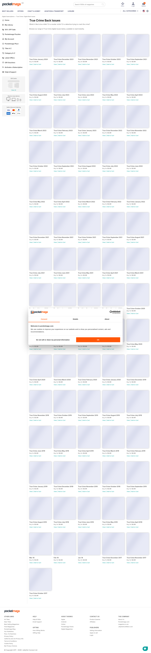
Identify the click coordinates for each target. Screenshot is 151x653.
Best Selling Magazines (11, 624)
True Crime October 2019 (63, 415)
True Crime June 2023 (86, 95)
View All (13, 90)
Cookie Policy (8, 643)
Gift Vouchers (8, 63)
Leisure (71, 11)
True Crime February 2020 (87, 380)
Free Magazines (9, 626)
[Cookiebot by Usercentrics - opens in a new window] (111, 312)
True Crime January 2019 (38, 486)
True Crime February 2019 (136, 451)
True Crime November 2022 (136, 130)
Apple (63, 619)
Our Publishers (9, 631)
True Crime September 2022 (64, 166)
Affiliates (92, 622)
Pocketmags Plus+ (10, 44)
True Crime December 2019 (136, 380)
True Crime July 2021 (37, 273)
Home (5, 20)
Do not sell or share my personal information (53, 340)
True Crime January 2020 (111, 380)
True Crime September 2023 (137, 59)
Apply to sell (94, 633)
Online (63, 624)
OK (98, 340)
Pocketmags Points (67, 626)
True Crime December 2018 (63, 486)
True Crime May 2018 (110, 522)
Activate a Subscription (12, 67)
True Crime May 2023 (110, 95)
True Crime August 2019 (111, 415)
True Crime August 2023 (38, 95)
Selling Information (96, 630)
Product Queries (95, 619)
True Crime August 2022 (87, 166)
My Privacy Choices (10, 646)
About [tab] (107, 319)
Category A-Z (8, 53)
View (31, 64)
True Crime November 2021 (63, 237)
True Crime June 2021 (61, 273)
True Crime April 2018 (134, 522)
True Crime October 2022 (38, 166)
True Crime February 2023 (63, 130)
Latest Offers (8, 58)
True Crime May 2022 (37, 202)
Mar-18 (31, 558)
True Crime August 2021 (135, 237)
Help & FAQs (37, 619)
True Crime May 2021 (85, 273)
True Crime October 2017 (38, 593)
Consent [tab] (44, 319)
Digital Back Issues (29, 16)
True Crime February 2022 (111, 202)
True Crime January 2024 (38, 59)
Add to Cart (37, 64)
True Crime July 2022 (110, 166)
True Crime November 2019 (39, 415)
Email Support (37, 622)
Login (91, 635)
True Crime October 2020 (136, 308)
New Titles (7, 622)
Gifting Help (36, 633)
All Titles (7, 619)
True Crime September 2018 (137, 486)
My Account (8, 39)
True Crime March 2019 (110, 451)
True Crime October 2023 (111, 59)
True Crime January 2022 (136, 202)
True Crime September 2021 (112, 237)
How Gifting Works (39, 630)
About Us (121, 619)
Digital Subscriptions (8, 16)
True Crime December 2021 (39, 237)
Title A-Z (6, 48)
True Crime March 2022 (86, 202)
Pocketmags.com (123, 622)
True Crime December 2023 (64, 59)
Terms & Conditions (10, 641)
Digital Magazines (67, 629)
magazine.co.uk (123, 624)
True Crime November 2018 (88, 486)
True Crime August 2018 (38, 522)
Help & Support (9, 72)
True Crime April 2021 (110, 273)
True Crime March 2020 (62, 380)
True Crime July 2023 (61, 95)
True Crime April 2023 (135, 95)
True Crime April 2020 (37, 380)
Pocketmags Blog (9, 629)
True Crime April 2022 (62, 202)
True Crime (19, 16)
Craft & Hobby (34, 11)
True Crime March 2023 (37, 130)
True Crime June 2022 (135, 166)
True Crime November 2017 (136, 558)
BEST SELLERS (7, 11)
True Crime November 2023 (88, 59)
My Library (7, 25)
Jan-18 (80, 558)
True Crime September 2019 (88, 415)
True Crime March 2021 (135, 273)
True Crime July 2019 (134, 415)
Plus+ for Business (10, 634)
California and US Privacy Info (13, 638)
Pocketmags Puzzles (11, 34)
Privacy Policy (8, 636)
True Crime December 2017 (112, 558)
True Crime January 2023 (87, 130)
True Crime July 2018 (61, 522)
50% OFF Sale (9, 30)
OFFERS (20, 11)
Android (63, 622)
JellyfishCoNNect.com (125, 626)
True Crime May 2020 (134, 344)
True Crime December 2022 (112, 130)
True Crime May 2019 (61, 451)
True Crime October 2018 (111, 486)
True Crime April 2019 (86, 451)
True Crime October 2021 (87, 237)
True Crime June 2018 (86, 522)
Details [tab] (75, 319)
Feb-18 (56, 558)
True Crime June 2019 (37, 451)
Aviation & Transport (54, 11)
